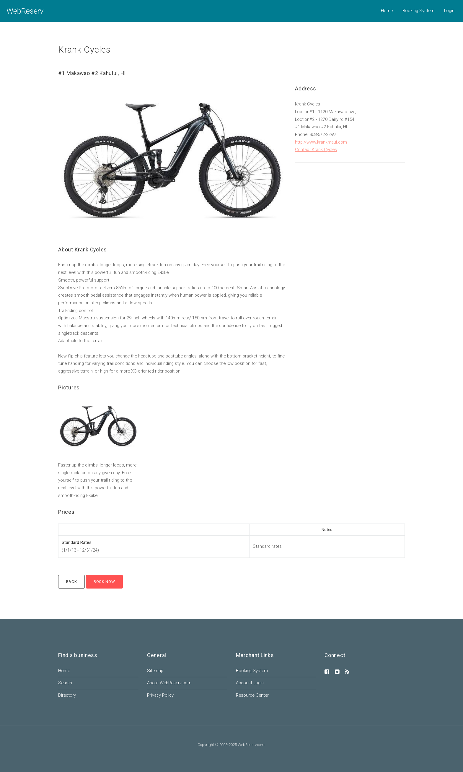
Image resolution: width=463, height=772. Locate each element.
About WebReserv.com (169, 682)
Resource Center (252, 695)
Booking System (418, 10)
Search (65, 682)
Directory (67, 695)
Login (449, 10)
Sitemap (155, 670)
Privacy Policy (160, 695)
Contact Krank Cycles (316, 149)
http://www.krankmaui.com (321, 142)
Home (387, 10)
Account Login (250, 682)
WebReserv (24, 10)
